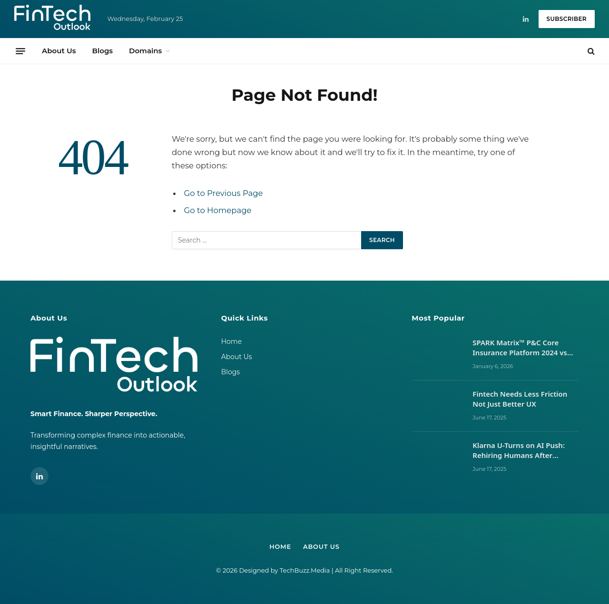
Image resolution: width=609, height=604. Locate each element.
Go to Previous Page (224, 193)
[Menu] (20, 51)
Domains (145, 50)
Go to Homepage (218, 210)
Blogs (102, 50)
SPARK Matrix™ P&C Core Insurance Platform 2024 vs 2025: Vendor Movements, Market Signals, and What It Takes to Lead (520, 348)
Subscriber (567, 18)
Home (231, 341)
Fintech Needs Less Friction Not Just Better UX (519, 399)
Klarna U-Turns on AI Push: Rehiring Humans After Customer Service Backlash (520, 450)
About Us (59, 50)
